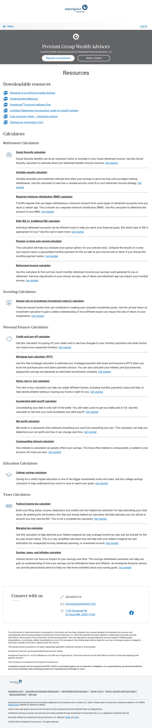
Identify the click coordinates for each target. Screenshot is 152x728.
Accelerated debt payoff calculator (36, 401)
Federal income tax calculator (33, 503)
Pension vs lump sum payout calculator (39, 241)
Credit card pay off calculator (33, 336)
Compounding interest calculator (35, 441)
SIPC (77, 717)
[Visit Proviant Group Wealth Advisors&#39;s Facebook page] (131, 613)
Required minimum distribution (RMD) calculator (44, 196)
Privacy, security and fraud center (120, 691)
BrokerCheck (13, 705)
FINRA (67, 717)
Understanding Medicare (24, 98)
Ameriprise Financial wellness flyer (30, 104)
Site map (32, 694)
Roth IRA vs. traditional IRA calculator (38, 221)
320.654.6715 (73, 597)
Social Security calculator (31, 152)
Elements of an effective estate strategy (32, 92)
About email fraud (17, 694)
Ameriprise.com (15, 691)
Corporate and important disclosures (42, 691)
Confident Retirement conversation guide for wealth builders (44, 110)
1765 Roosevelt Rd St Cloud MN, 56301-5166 (80, 612)
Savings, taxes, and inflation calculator (38, 552)
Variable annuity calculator (31, 172)
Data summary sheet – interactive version (34, 116)
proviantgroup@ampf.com (80, 604)
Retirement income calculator (33, 265)
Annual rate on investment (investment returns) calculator (50, 301)
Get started (111, 163)
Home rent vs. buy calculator (33, 381)
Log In (143, 26)
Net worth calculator (28, 421)
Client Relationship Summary (74, 691)
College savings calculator (31, 472)
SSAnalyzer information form (26, 122)
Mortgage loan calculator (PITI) (34, 356)
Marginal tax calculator (29, 528)
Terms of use (96, 691)
